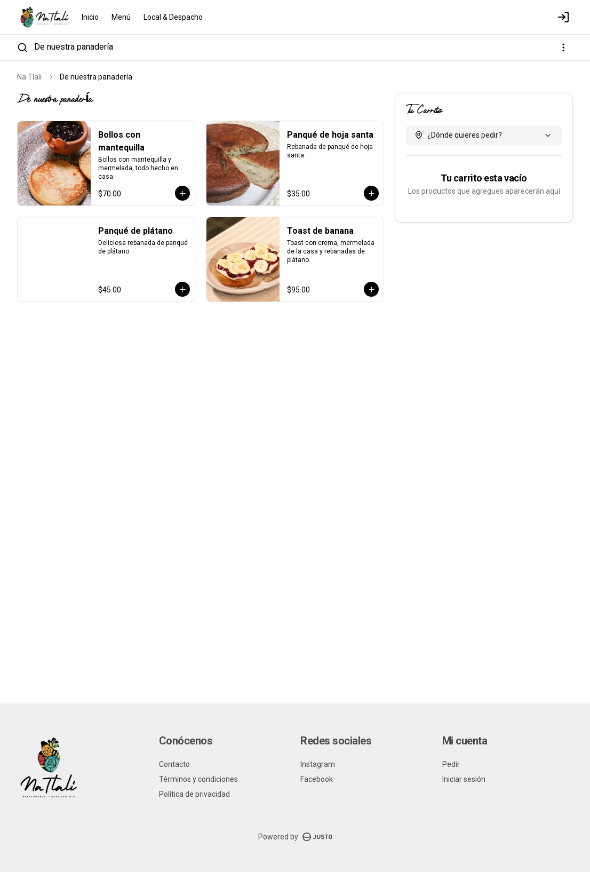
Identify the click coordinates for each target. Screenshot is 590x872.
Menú (121, 17)
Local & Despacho (173, 17)
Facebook (316, 779)
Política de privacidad (194, 794)
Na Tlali (29, 77)
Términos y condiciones (198, 779)
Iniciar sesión (463, 779)
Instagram (317, 764)
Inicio (90, 17)
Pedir (451, 764)
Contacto (174, 764)
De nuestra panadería (73, 47)
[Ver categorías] (563, 47)
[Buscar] (22, 47)
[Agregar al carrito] (182, 193)
